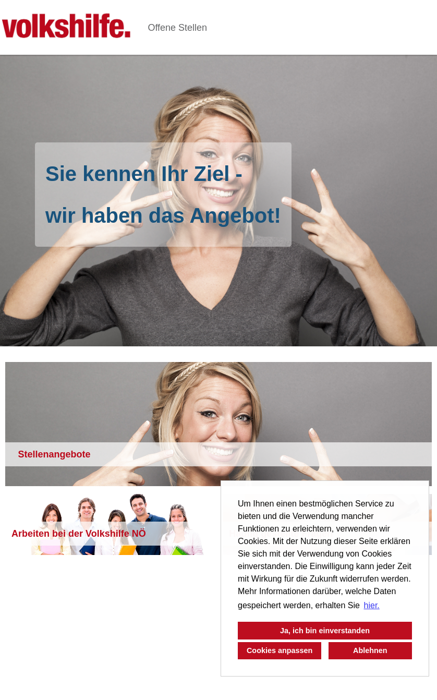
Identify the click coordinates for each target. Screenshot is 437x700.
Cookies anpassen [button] (279, 650)
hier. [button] (372, 605)
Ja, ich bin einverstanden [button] (325, 630)
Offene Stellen (177, 27)
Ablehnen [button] (370, 650)
